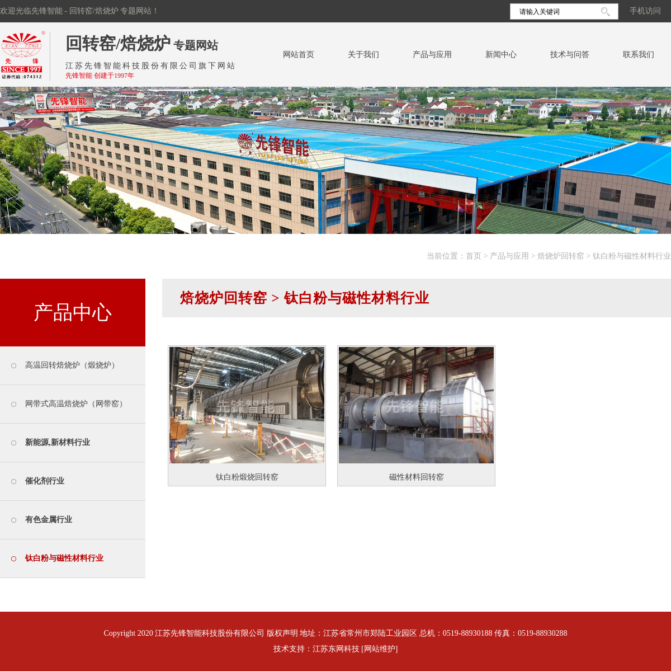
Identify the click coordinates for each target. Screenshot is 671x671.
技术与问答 (569, 54)
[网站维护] (379, 649)
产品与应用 (432, 54)
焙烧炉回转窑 (560, 256)
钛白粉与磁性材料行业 (632, 256)
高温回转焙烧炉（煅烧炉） (72, 365)
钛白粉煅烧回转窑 (247, 477)
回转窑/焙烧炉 (118, 43)
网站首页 (298, 54)
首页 (473, 256)
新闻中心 (501, 54)
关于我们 (363, 54)
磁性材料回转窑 (416, 477)
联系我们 (638, 54)
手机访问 (645, 11)
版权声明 (282, 633)
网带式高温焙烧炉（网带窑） (76, 404)
